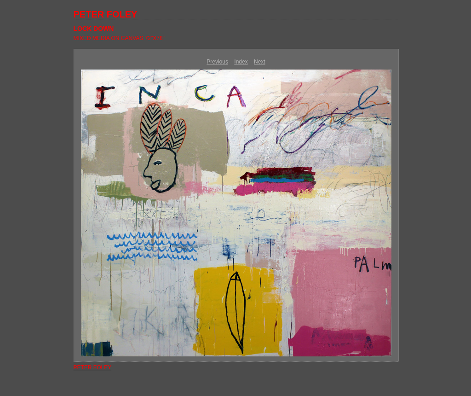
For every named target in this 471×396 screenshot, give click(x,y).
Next (259, 61)
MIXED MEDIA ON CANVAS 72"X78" (119, 38)
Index (240, 61)
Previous (217, 61)
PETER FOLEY (106, 14)
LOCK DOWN (94, 28)
